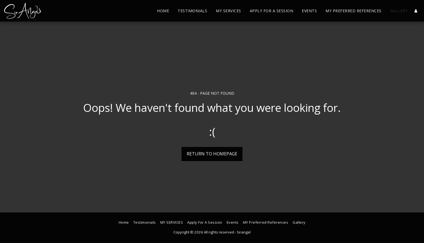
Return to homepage (212, 153)
